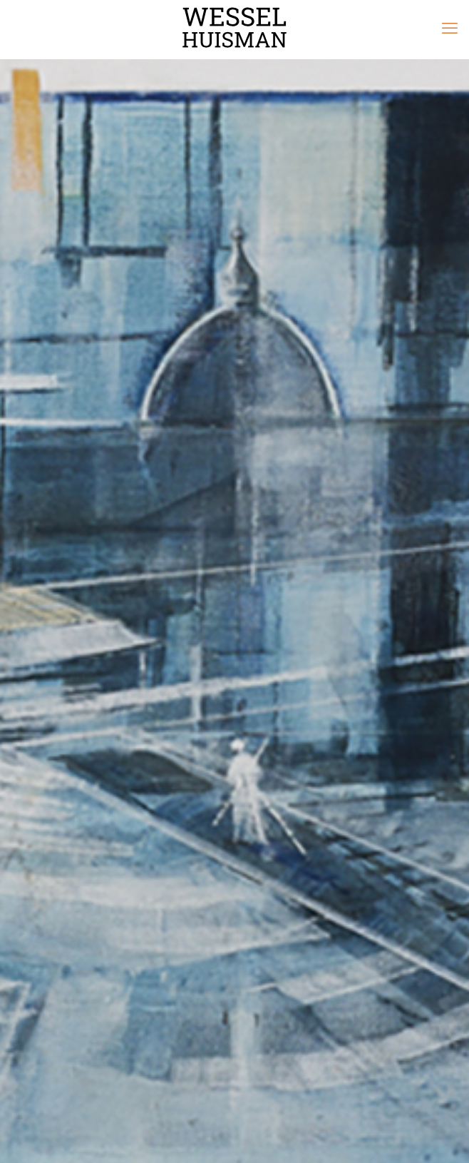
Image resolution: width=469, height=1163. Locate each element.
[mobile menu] (450, 28)
